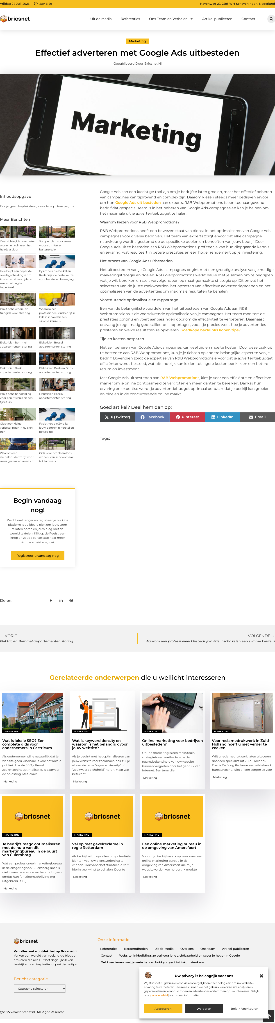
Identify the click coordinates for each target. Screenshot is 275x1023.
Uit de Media (101, 19)
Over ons (187, 948)
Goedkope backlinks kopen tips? (210, 330)
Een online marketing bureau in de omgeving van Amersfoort (172, 846)
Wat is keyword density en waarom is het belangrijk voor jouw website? (100, 744)
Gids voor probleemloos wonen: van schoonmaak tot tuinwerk (56, 457)
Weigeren (204, 1008)
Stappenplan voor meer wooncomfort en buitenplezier (55, 245)
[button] (261, 976)
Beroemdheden (136, 948)
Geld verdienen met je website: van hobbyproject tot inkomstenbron (152, 962)
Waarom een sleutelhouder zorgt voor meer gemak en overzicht (17, 457)
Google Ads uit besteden (138, 202)
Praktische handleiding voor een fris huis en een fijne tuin (16, 398)
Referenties (130, 19)
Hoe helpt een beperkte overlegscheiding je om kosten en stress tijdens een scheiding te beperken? (16, 279)
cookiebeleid (159, 995)
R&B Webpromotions (179, 378)
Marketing (137, 41)
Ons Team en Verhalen (171, 19)
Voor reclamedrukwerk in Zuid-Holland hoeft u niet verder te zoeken (241, 744)
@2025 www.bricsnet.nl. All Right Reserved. (32, 1012)
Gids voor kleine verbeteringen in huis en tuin (16, 427)
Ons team (207, 948)
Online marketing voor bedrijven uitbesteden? (172, 742)
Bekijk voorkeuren (244, 1008)
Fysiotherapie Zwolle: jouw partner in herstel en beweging (56, 427)
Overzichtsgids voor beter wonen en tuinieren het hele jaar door (17, 245)
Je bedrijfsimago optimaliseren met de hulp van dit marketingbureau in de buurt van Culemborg (31, 849)
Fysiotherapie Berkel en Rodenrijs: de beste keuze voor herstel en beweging (56, 275)
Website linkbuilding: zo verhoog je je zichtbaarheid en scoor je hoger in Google (179, 955)
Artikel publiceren (217, 19)
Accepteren (163, 1008)
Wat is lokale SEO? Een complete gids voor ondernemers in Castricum (27, 744)
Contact (248, 19)
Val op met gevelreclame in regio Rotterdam (97, 846)
